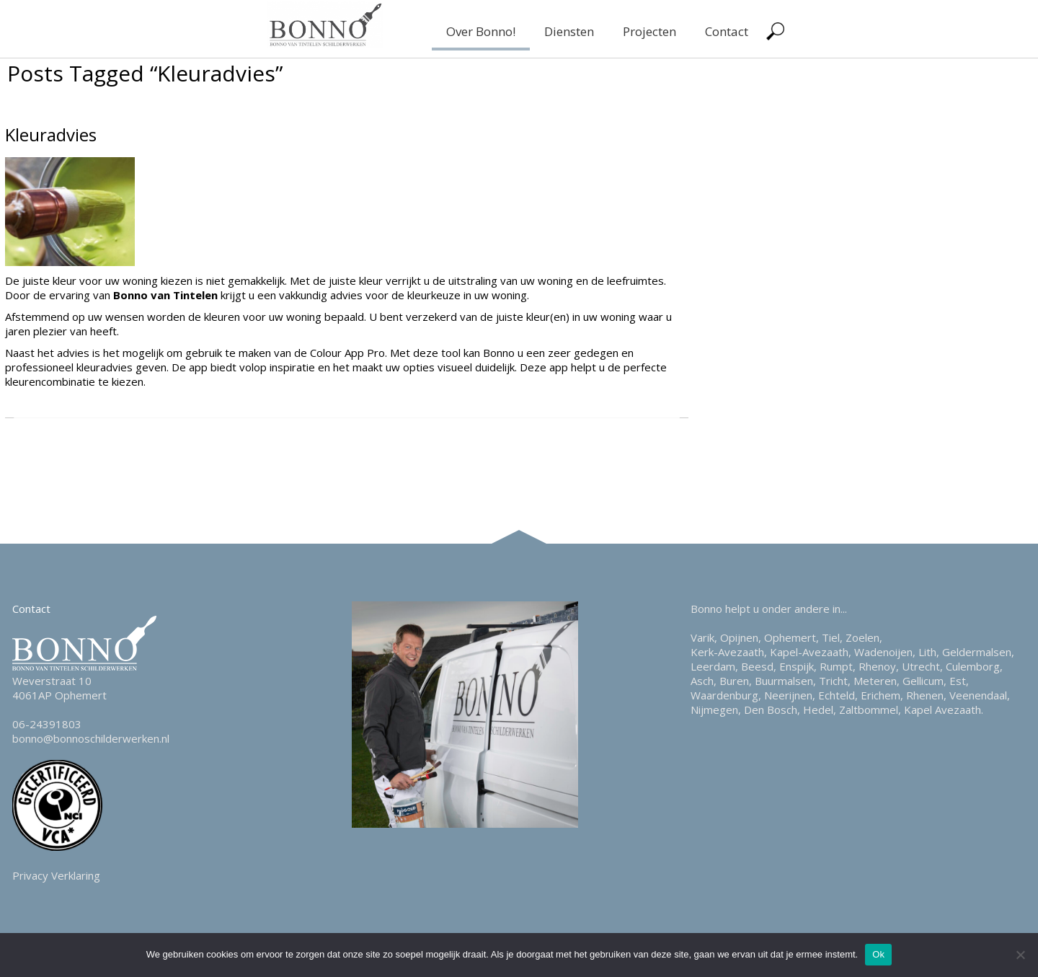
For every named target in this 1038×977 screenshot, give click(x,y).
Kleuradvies (51, 134)
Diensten (569, 31)
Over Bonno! (480, 31)
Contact (726, 31)
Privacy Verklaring (56, 875)
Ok (878, 954)
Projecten (649, 31)
